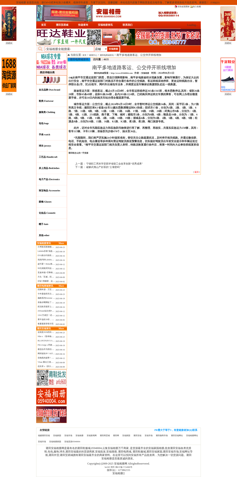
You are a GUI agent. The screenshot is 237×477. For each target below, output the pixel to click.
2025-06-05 (60, 320)
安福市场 (68, 435)
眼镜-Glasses (45, 202)
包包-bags (44, 123)
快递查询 (83, 25)
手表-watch (44, 134)
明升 (113, 467)
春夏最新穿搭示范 (45, 324)
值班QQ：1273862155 (118, 470)
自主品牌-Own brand (49, 90)
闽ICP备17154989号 (123, 467)
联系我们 (127, 25)
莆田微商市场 (162, 435)
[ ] (196, 172)
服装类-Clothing (47, 112)
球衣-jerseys (45, 146)
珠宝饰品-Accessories (49, 190)
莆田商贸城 (105, 435)
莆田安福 (137, 435)
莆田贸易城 (62, 25)
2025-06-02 (60, 281)
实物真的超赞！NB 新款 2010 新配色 (54, 358)
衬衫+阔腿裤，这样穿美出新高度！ (53, 281)
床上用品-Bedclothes (49, 168)
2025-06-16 (60, 256)
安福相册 (79, 435)
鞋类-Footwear (46, 101)
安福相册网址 (192, 435)
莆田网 (116, 435)
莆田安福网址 (177, 435)
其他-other (44, 235)
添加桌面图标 (182, 6)
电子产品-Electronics (49, 179)
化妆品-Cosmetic (47, 213)
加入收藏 (195, 6)
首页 (43, 25)
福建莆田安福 (44, 435)
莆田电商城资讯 (107, 55)
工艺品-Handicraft (48, 157)
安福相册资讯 (105, 25)
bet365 (107, 467)
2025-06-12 (60, 264)
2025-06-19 (60, 251)
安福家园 (57, 435)
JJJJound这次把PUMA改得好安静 (52, 311)
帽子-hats (43, 224)
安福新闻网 (92, 435)
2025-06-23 (60, 247)
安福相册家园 (55, 441)
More (61, 243)
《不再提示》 (215, 2)
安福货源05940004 (72, 441)
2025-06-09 (60, 273)
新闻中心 (93, 55)
